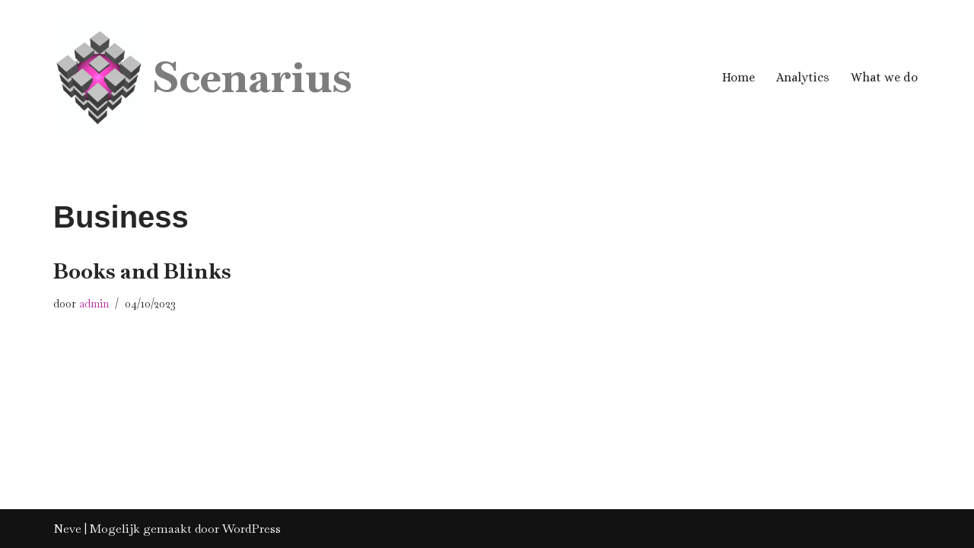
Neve (67, 529)
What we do (884, 77)
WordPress (251, 529)
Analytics (802, 77)
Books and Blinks (142, 271)
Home (738, 77)
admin (94, 304)
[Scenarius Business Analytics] (202, 77)
